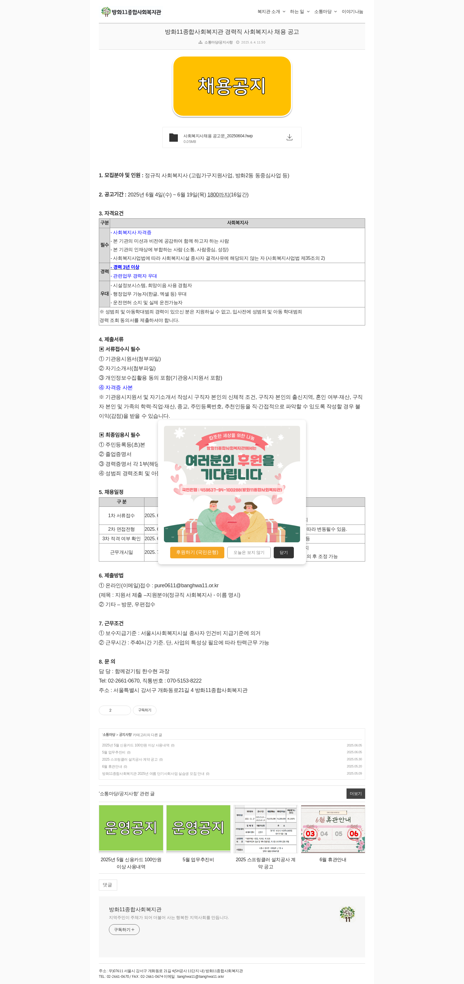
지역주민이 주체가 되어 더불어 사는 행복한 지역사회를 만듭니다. (169, 917)
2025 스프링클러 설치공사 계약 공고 (130, 759)
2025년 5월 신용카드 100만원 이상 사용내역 (135, 745)
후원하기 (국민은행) (197, 552)
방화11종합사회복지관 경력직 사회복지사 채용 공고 (232, 31)
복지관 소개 (271, 11)
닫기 (284, 552)
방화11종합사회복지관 (135, 909)
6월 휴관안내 (112, 766)
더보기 (356, 793)
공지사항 (125, 735)
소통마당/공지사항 (218, 42)
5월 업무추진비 (113, 752)
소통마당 (325, 11)
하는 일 (300, 11)
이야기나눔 (352, 11)
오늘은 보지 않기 (249, 552)
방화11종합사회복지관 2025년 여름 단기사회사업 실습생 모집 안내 (153, 774)
